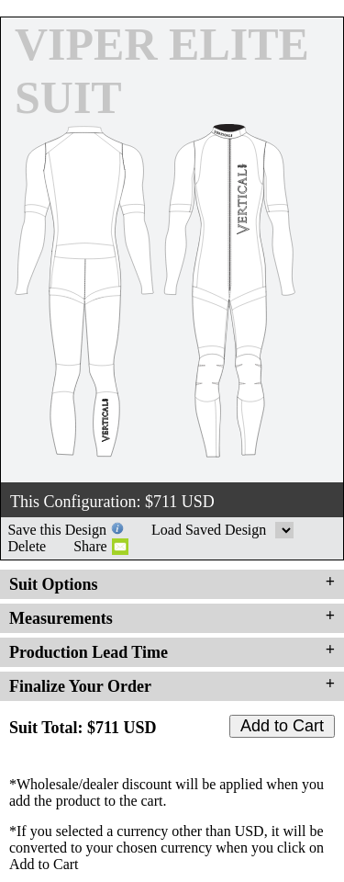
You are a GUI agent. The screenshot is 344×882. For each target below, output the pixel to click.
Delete (26, 546)
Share (89, 546)
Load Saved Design (284, 530)
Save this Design (56, 529)
